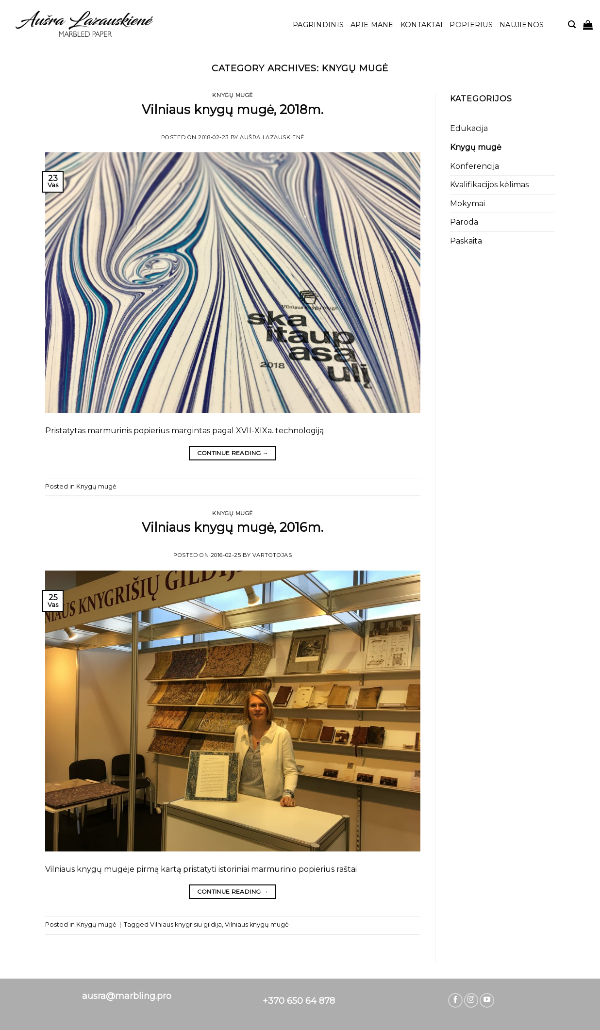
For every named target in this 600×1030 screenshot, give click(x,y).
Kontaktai (421, 24)
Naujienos (522, 24)
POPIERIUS (471, 24)
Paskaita (466, 240)
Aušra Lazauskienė (272, 137)
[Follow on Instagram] (471, 1000)
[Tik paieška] (572, 24)
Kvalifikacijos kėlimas (489, 184)
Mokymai (467, 203)
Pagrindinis (318, 24)
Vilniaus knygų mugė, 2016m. (232, 527)
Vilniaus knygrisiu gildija (186, 924)
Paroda (464, 222)
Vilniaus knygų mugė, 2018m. (232, 109)
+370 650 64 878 (299, 1001)
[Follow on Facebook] (455, 1000)
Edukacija (469, 128)
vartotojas (272, 555)
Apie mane (372, 24)
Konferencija (474, 166)
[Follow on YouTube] (487, 1000)
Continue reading (233, 453)
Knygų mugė (232, 95)
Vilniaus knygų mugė (257, 924)
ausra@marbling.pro (126, 996)
